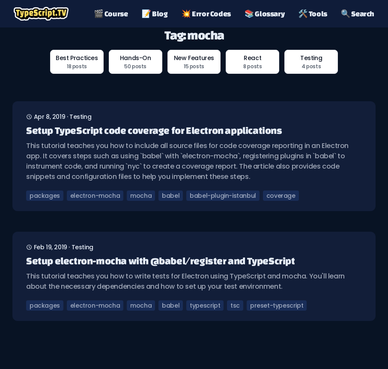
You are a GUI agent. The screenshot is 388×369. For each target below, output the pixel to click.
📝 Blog (155, 13)
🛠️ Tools (312, 13)
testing (80, 116)
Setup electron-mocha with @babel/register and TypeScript (160, 260)
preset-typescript (276, 305)
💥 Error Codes (206, 13)
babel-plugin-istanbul (223, 195)
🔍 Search (357, 13)
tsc (235, 305)
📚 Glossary (264, 13)
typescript (205, 305)
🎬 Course (111, 13)
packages (45, 195)
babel (170, 195)
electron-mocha (95, 195)
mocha (141, 195)
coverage (280, 195)
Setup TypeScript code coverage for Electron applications (154, 130)
